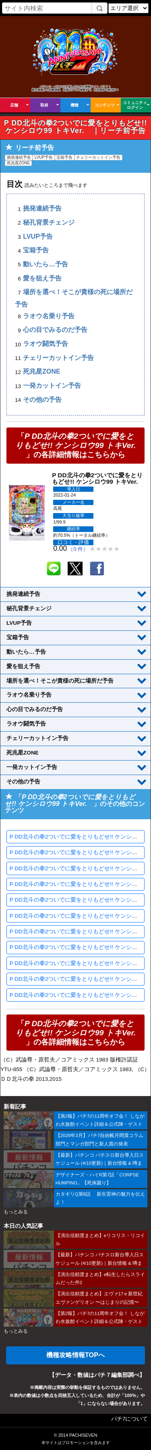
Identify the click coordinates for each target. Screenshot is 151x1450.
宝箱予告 (36, 250)
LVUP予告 (37, 236)
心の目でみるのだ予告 (55, 330)
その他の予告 (42, 399)
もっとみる (16, 1211)
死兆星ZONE (41, 371)
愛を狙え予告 (42, 278)
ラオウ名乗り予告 (48, 316)
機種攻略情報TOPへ (75, 1354)
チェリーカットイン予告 (58, 357)
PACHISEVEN (83, 1435)
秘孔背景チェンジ (48, 222)
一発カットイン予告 (52, 385)
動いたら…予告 (45, 264)
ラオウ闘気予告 (45, 344)
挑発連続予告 (42, 208)
